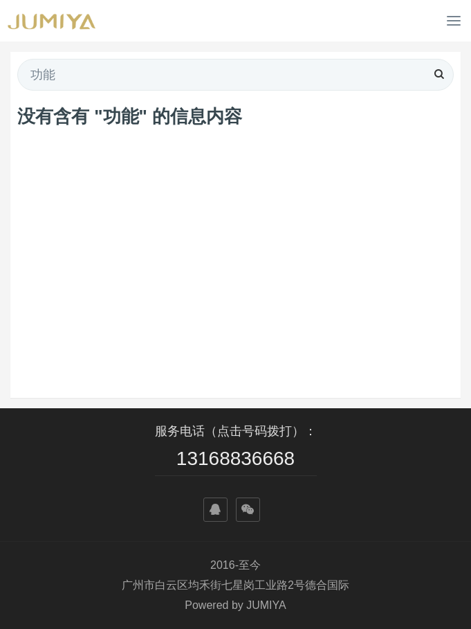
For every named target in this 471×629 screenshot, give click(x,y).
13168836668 (235, 458)
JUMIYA (266, 605)
